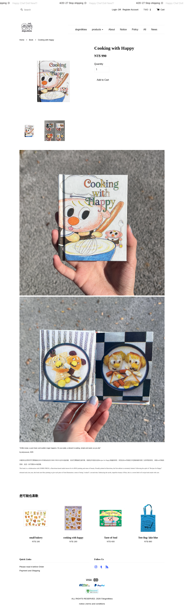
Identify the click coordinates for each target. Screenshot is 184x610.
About (111, 29)
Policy (135, 29)
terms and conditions (95, 604)
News (154, 29)
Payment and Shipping (29, 571)
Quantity (98, 64)
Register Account (130, 9)
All (144, 29)
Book (31, 40)
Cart (163, 9)
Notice (123, 29)
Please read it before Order (31, 567)
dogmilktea (81, 29)
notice (82, 604)
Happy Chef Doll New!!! (27, 3)
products (97, 29)
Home (21, 40)
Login (114, 9)
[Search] (28, 10)
